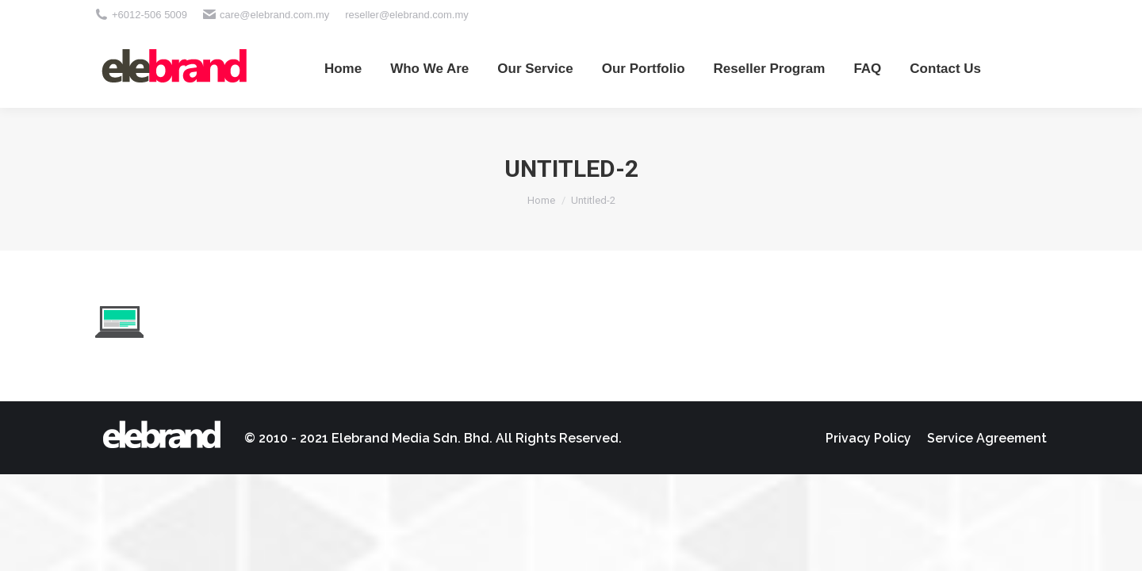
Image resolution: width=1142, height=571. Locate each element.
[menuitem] (343, 68)
